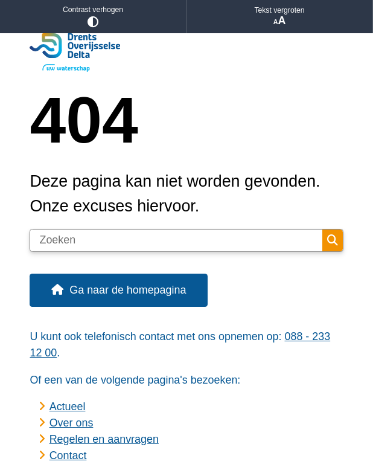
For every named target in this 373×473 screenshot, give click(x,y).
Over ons (71, 423)
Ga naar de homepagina (127, 290)
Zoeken (332, 240)
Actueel (67, 407)
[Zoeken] (176, 240)
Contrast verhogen (93, 16)
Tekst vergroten (279, 16)
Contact (68, 455)
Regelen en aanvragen (104, 439)
